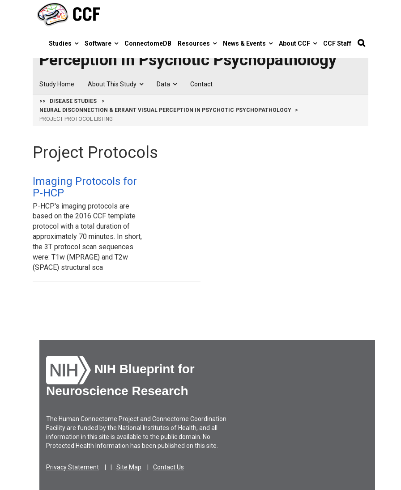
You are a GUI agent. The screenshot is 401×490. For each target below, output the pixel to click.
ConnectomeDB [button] (147, 43)
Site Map (128, 467)
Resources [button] (197, 43)
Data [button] (167, 84)
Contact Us (168, 467)
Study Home (56, 84)
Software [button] (101, 43)
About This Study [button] (115, 84)
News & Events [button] (248, 43)
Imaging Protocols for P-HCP (85, 187)
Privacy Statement (72, 467)
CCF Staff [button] (337, 43)
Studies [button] (63, 43)
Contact (201, 84)
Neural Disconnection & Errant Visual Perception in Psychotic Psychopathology (165, 110)
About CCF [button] (298, 43)
